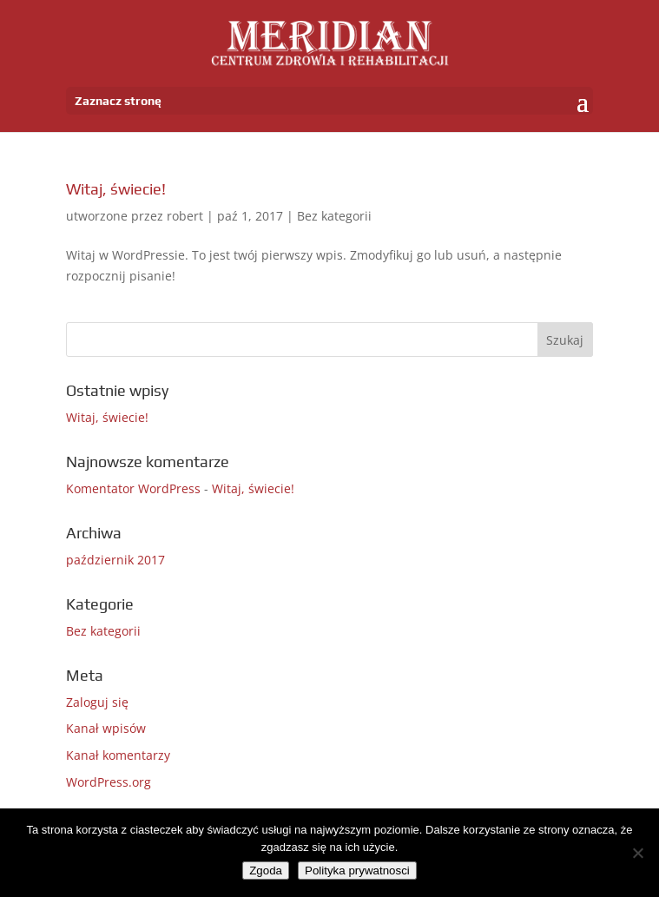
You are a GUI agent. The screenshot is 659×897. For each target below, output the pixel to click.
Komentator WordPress (133, 488)
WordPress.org (108, 782)
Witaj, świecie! (116, 189)
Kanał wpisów (106, 728)
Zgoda (265, 870)
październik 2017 (115, 559)
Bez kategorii (334, 216)
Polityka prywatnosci (357, 870)
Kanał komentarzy (118, 755)
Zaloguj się (97, 702)
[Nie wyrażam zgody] (637, 852)
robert (185, 216)
